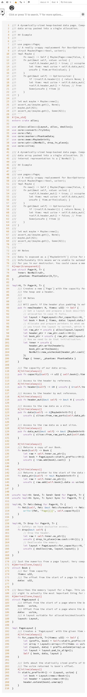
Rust (54, 2)
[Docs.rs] (2, 2)
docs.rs (43, 2)
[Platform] (22, 2)
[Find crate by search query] (75, 2)
